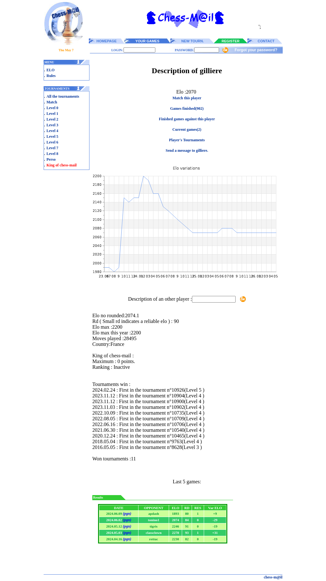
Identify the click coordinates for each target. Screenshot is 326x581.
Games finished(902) (187, 108)
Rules (51, 76)
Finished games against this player (187, 119)
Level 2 (52, 119)
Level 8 (52, 153)
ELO (50, 70)
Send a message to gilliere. (187, 150)
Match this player (187, 98)
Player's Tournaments (187, 140)
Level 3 (52, 125)
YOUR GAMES (147, 41)
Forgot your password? (256, 50)
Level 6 (52, 142)
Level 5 (52, 136)
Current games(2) (187, 129)
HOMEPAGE (106, 41)
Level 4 (52, 131)
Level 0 (52, 108)
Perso (51, 159)
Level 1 (52, 113)
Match (51, 102)
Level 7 (52, 148)
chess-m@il (273, 577)
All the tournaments (62, 96)
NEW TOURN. (192, 41)
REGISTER (230, 41)
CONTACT (266, 41)
